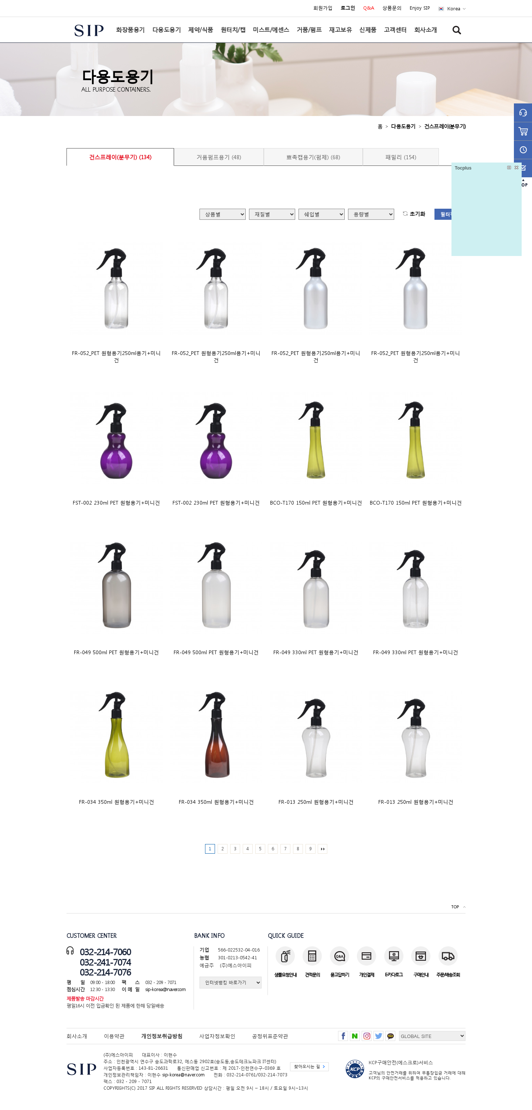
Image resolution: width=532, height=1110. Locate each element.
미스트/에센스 (271, 29)
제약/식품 (200, 29)
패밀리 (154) (400, 157)
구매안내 (420, 974)
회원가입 (322, 8)
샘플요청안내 (285, 974)
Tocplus (463, 168)
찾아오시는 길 (307, 1066)
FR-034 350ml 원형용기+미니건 (116, 801)
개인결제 (366, 974)
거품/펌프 (309, 29)
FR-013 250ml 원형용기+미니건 (316, 801)
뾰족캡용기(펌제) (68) (313, 157)
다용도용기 (166, 29)
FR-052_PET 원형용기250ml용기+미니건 (116, 356)
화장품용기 (130, 29)
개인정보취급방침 (162, 1035)
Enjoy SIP (420, 8)
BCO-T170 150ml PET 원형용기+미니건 (316, 502)
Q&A (368, 8)
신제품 (367, 29)
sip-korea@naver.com (165, 989)
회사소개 (425, 29)
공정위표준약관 (270, 1035)
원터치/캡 (233, 29)
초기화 (417, 214)
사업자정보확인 (217, 1035)
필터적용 (450, 214)
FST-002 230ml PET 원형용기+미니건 (116, 502)
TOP (455, 907)
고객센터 (395, 29)
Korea (453, 8)
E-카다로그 (393, 974)
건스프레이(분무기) (445, 126)
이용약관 (114, 1035)
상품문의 (392, 8)
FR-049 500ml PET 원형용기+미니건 (116, 652)
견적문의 (312, 974)
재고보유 (340, 29)
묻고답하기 (339, 974)
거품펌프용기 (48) (219, 157)
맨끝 (322, 849)
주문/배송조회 (448, 974)
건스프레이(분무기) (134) (120, 157)
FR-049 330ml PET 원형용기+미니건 (315, 652)
